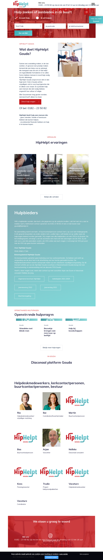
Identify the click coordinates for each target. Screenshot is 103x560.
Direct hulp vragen (28, 101)
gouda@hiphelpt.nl (51, 540)
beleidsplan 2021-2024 (61, 279)
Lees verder (63, 554)
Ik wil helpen (46, 18)
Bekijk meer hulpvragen (51, 347)
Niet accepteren (84, 554)
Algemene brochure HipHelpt (29, 279)
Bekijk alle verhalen (51, 197)
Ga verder (23, 33)
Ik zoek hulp (24, 18)
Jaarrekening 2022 (25, 287)
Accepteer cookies (51, 557)
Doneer (96, 21)
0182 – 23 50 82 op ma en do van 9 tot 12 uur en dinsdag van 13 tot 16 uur (68, 5)
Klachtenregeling (24, 296)
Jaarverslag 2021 (50, 287)
